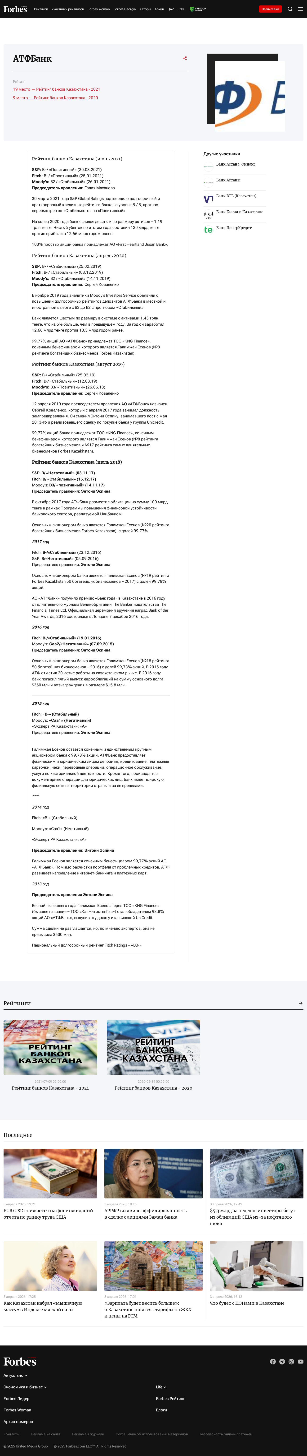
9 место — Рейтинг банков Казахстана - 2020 (55, 97)
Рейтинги (41, 9)
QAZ (171, 9)
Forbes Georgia (124, 9)
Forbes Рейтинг (170, 1398)
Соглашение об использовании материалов (152, 1434)
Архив (159, 9)
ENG (181, 9)
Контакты (11, 1434)
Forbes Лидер (16, 1398)
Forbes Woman (99, 9)
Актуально (13, 1375)
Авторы (145, 9)
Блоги (161, 1410)
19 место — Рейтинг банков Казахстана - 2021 (56, 89)
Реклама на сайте (45, 1434)
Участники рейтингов (68, 9)
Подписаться (270, 9)
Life (159, 1387)
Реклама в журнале (88, 1434)
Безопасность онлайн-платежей (226, 1434)
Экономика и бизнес (23, 1387)
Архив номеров (18, 1421)
